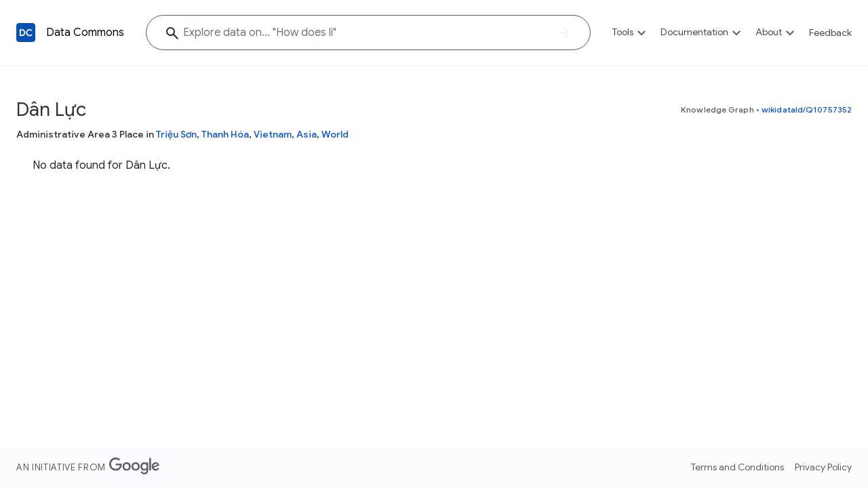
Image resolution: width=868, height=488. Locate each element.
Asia (306, 134)
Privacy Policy (823, 467)
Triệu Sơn (176, 134)
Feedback (830, 32)
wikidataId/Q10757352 (807, 109)
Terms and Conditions (737, 467)
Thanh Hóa (225, 134)
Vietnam (273, 134)
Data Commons (85, 32)
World (335, 134)
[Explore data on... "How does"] (368, 32)
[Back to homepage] (25, 32)
